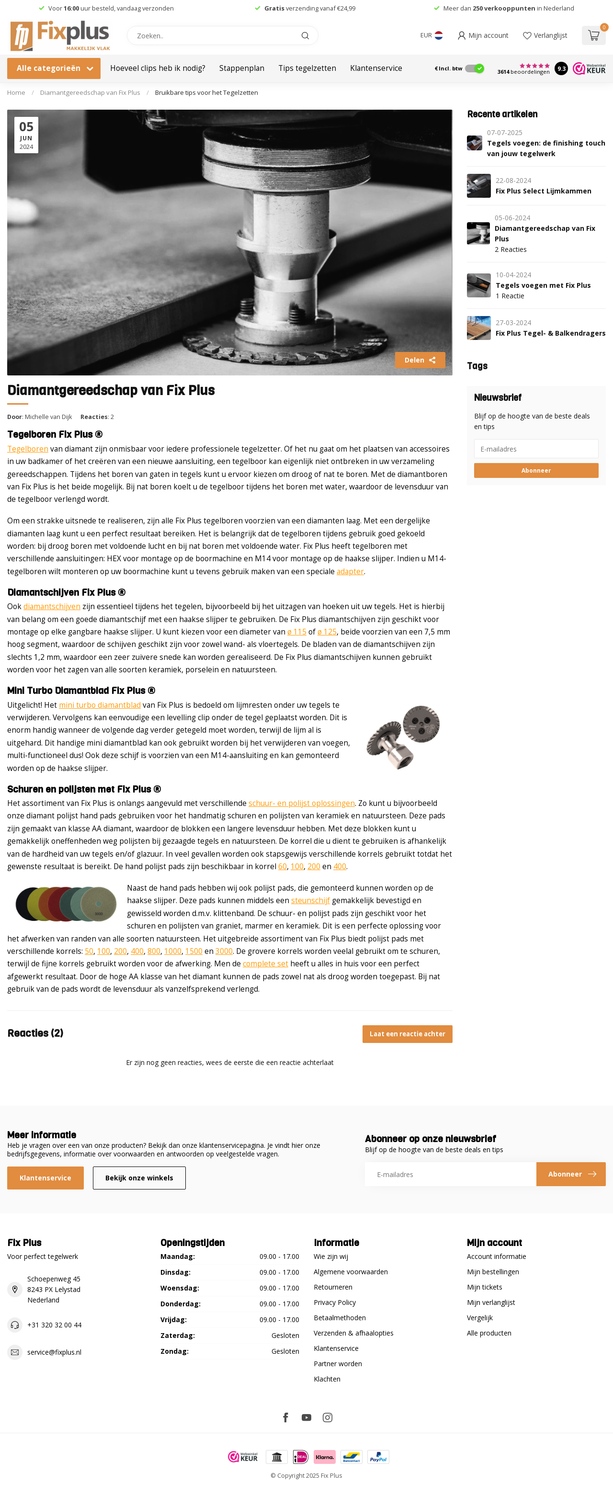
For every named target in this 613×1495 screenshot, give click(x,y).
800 (154, 951)
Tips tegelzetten (307, 68)
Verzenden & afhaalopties (354, 1332)
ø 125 (327, 632)
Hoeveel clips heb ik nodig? (157, 68)
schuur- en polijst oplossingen (302, 803)
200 (313, 866)
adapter (350, 571)
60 (282, 866)
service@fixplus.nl (54, 1352)
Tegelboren (27, 449)
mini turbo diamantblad (100, 705)
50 (89, 951)
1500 (194, 951)
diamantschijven (51, 606)
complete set (265, 964)
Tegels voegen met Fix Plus (543, 285)
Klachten (327, 1378)
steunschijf (310, 900)
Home (16, 92)
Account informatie (496, 1256)
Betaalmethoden (340, 1317)
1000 (173, 951)
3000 (224, 951)
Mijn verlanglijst (491, 1302)
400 (339, 866)
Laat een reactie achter (407, 1034)
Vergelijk (480, 1317)
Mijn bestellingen (493, 1271)
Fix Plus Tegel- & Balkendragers (551, 333)
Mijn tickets (484, 1286)
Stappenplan (241, 68)
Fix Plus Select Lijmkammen (543, 190)
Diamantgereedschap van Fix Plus (90, 92)
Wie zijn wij (331, 1256)
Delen (420, 359)
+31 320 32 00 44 (54, 1324)
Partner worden (338, 1363)
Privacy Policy (335, 1302)
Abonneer (536, 470)
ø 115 (296, 632)
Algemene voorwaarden (351, 1271)
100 (297, 866)
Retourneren (333, 1286)
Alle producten (489, 1332)
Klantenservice (376, 68)
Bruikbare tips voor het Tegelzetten (206, 92)
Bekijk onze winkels (139, 1177)
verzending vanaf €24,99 (319, 8)
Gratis (274, 8)
